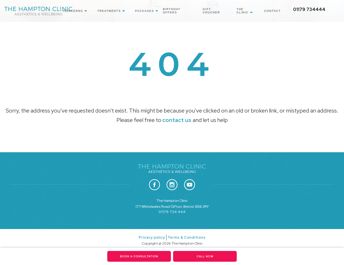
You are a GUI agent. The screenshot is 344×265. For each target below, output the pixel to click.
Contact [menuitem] (272, 11)
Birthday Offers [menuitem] (171, 10)
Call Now (205, 256)
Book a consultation (139, 256)
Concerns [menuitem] (73, 11)
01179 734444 (309, 9)
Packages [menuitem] (144, 11)
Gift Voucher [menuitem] (211, 10)
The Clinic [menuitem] (242, 10)
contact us (177, 120)
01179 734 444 (172, 211)
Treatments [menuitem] (109, 11)
